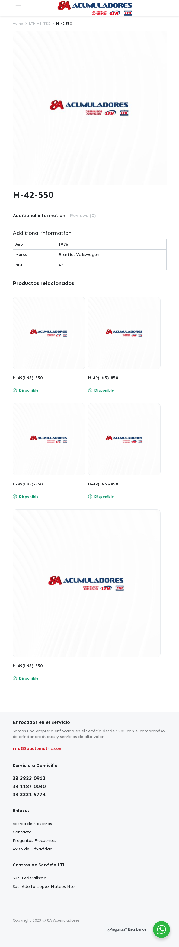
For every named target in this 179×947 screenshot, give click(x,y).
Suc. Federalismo (30, 878)
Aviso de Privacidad (33, 849)
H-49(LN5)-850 (28, 377)
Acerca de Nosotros (32, 823)
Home (18, 23)
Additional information (39, 215)
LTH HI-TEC (39, 23)
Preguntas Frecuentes (34, 840)
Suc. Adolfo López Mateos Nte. (44, 886)
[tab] (39, 215)
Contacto (22, 832)
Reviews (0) (83, 215)
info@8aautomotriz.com (38, 748)
